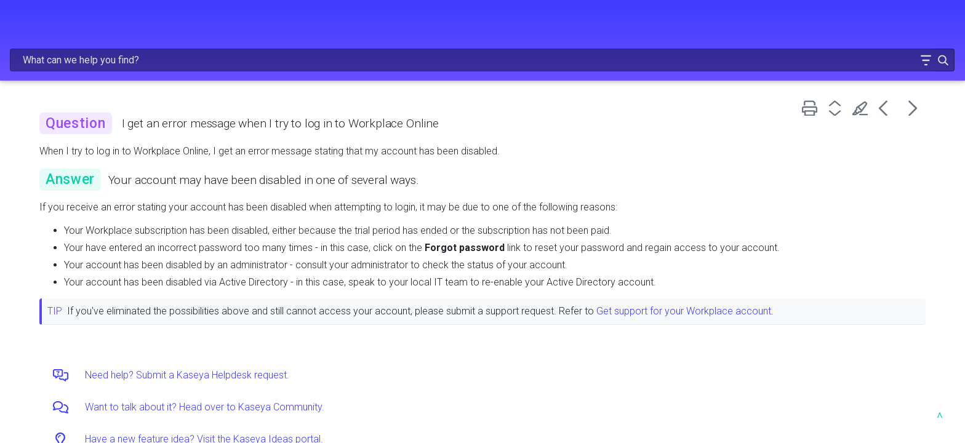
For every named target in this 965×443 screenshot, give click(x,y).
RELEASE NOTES (101, 79)
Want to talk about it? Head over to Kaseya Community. (398, 407)
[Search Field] (741, 26)
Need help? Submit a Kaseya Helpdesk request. (380, 375)
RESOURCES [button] (101, 234)
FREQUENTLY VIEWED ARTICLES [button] (101, 105)
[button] (887, 26)
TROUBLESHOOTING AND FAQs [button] (101, 209)
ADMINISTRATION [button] (101, 157)
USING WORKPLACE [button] (101, 183)
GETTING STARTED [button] (101, 130)
